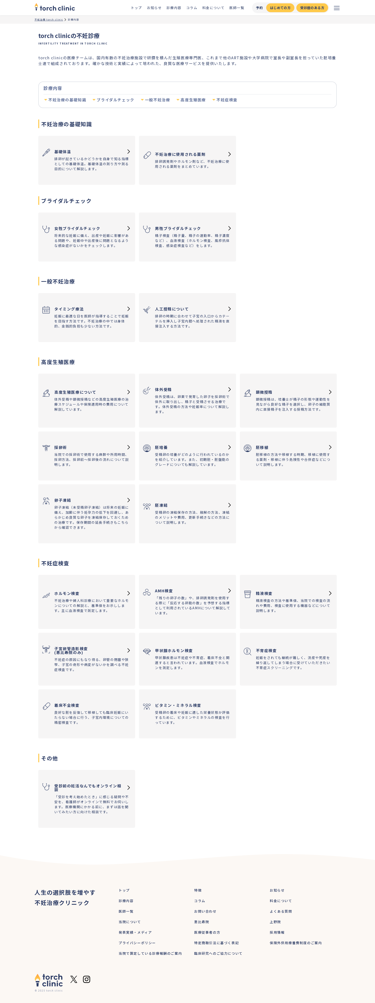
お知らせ (154, 7)
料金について (213, 7)
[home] (54, 7)
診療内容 (173, 7)
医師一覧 (236, 7)
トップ (136, 7)
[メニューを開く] (336, 7)
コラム (192, 7)
